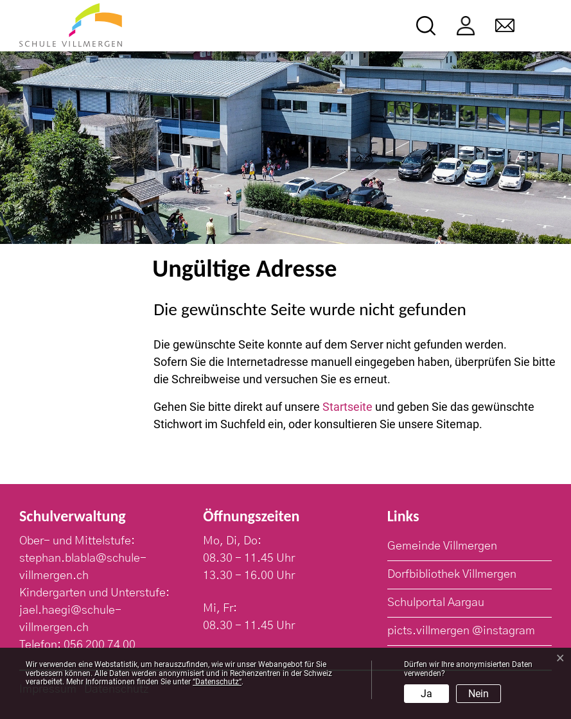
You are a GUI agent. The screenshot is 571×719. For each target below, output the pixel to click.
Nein (478, 694)
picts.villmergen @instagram (461, 631)
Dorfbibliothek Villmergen (451, 574)
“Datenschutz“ (217, 681)
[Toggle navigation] (543, 26)
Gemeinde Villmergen (442, 546)
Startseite (347, 406)
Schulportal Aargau (435, 603)
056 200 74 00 (100, 645)
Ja (426, 694)
